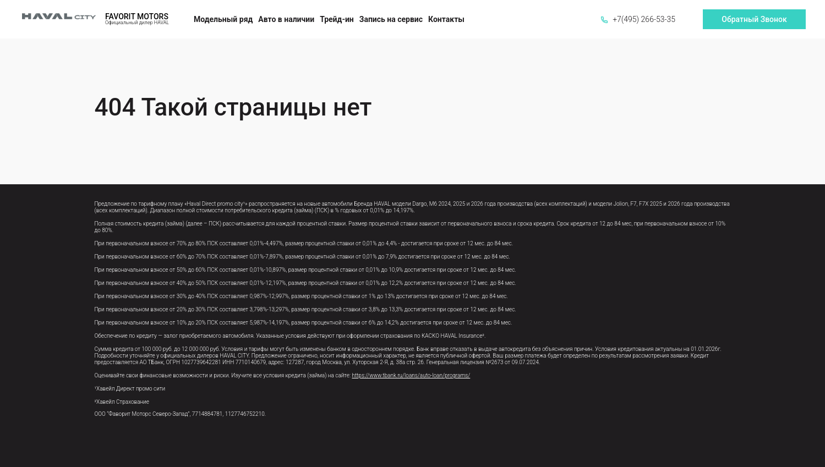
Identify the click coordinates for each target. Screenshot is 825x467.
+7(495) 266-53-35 (638, 19)
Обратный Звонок (754, 19)
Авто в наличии (286, 19)
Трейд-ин (337, 19)
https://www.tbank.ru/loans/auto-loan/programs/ (411, 375)
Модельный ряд (223, 19)
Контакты (446, 19)
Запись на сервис (391, 19)
